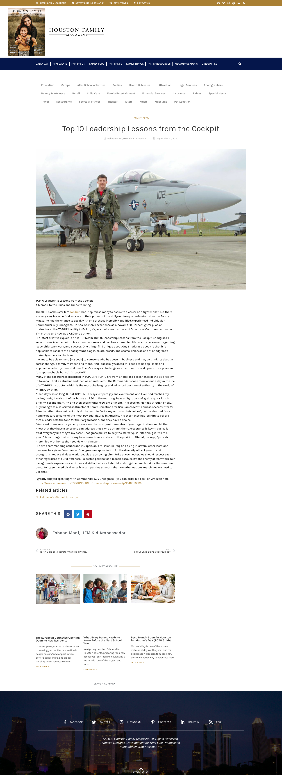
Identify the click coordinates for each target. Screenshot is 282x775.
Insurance (179, 93)
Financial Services (154, 93)
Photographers (213, 85)
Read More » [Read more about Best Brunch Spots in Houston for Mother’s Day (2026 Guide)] (138, 663)
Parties (117, 85)
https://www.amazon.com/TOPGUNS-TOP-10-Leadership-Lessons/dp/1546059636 (89, 483)
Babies (197, 93)
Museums (161, 101)
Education (47, 85)
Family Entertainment (121, 93)
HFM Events (60, 63)
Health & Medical (140, 85)
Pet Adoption (182, 101)
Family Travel (135, 63)
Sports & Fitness (90, 101)
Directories (209, 63)
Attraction (164, 85)
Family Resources (159, 63)
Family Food (96, 63)
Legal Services (188, 85)
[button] (240, 64)
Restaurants (64, 101)
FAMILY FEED (141, 118)
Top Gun (75, 312)
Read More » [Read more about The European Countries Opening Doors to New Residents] (42, 667)
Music (143, 101)
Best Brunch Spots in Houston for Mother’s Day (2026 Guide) (151, 639)
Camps (65, 85)
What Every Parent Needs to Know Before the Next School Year (102, 640)
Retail (76, 93)
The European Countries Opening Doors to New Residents (58, 639)
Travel (45, 101)
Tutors (129, 101)
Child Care (93, 93)
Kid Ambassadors (186, 63)
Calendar (42, 63)
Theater (112, 101)
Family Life (115, 63)
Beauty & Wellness (53, 93)
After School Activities (91, 85)
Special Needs (218, 93)
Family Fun (78, 63)
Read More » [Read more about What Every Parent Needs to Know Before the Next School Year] (90, 669)
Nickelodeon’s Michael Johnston (57, 497)
